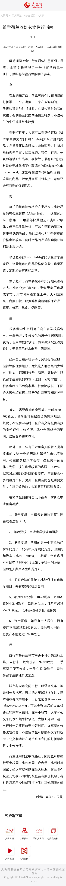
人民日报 (10, 832)
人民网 (4, 15)
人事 (41, 15)
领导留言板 (53, 832)
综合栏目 (30, 15)
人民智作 (24, 852)
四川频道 (17, 15)
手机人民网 (39, 832)
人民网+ (24, 832)
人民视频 (10, 852)
